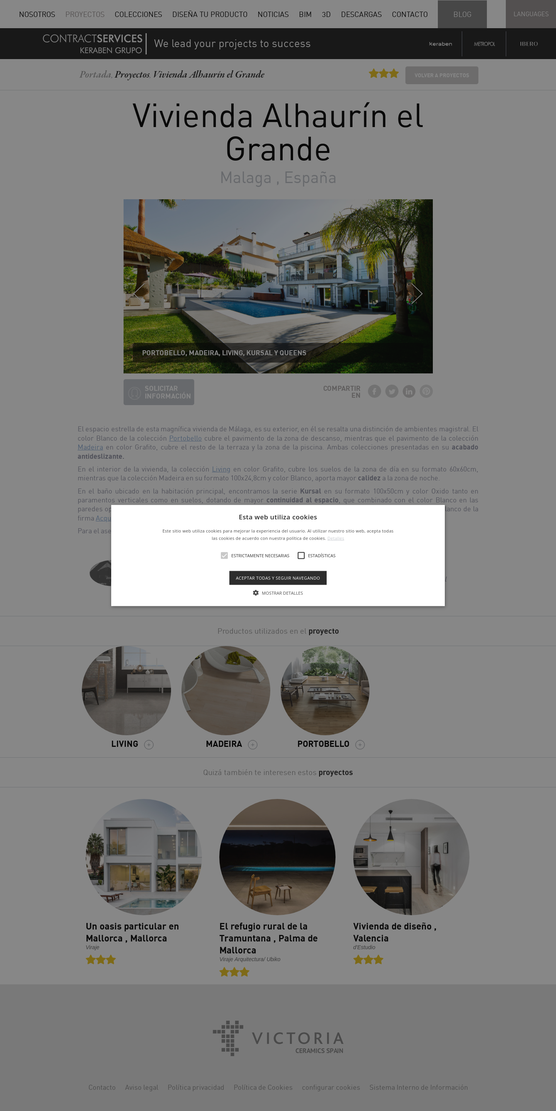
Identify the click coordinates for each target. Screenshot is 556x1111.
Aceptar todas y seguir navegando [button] (278, 578)
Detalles (335, 538)
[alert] (278, 555)
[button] (278, 555)
